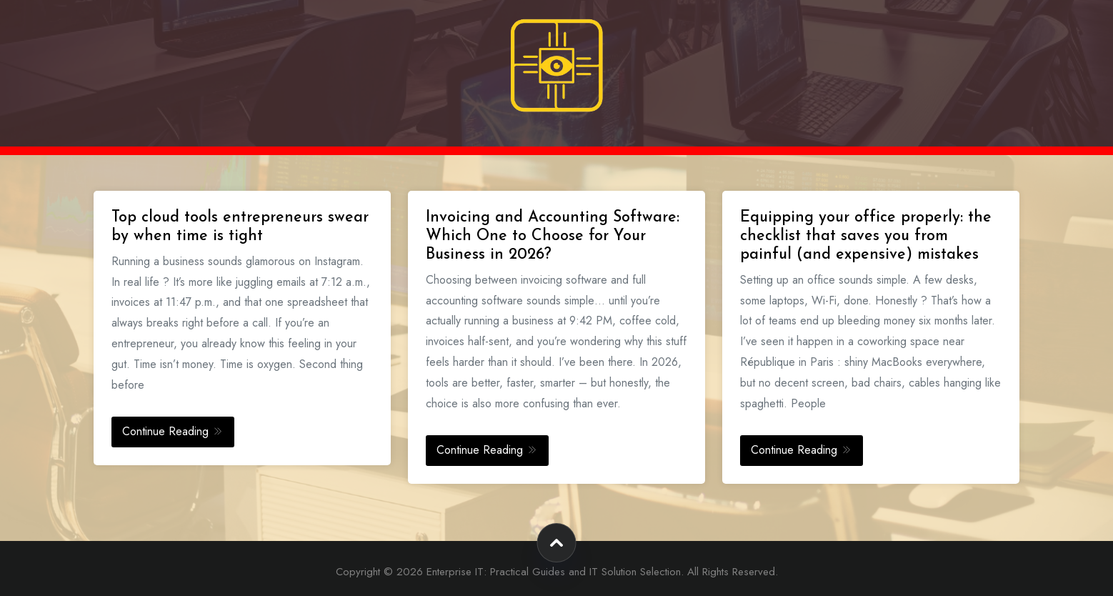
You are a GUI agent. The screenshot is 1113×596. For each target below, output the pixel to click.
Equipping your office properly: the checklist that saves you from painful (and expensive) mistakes (866, 236)
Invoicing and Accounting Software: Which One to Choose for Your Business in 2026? (552, 236)
